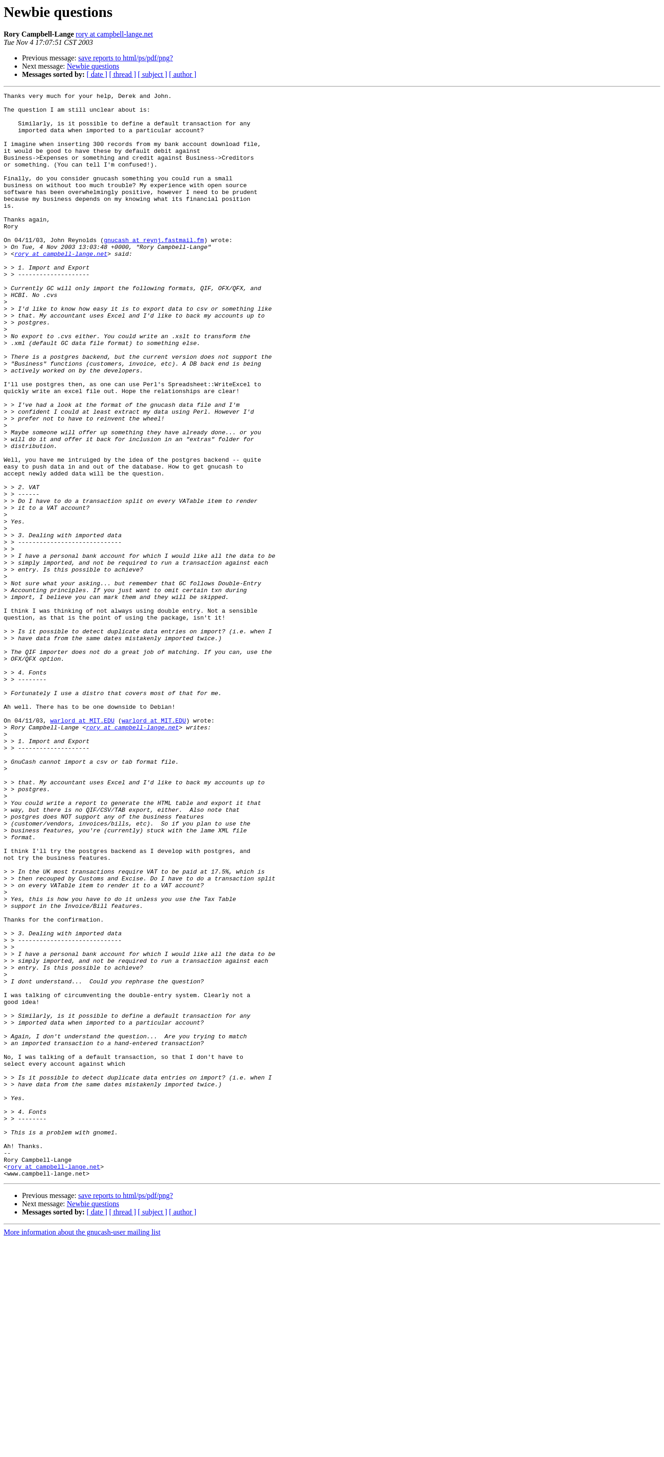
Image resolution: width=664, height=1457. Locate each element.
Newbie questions (93, 66)
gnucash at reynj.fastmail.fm (153, 270)
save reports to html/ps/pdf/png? (125, 58)
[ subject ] (152, 74)
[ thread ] (122, 74)
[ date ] (97, 74)
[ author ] (183, 74)
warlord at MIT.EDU (82, 846)
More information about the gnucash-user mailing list (82, 1449)
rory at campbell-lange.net (114, 34)
